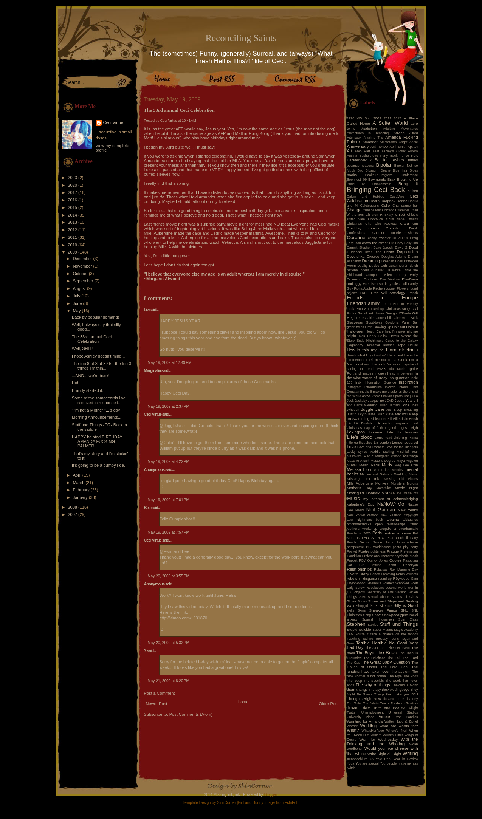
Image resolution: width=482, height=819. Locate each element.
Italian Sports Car (396, 396)
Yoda (351, 763)
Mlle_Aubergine (360, 483)
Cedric (402, 201)
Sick (374, 605)
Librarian (376, 432)
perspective (355, 547)
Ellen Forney (395, 275)
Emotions (371, 279)
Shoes (362, 601)
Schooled (402, 583)
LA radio (383, 423)
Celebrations (369, 205)
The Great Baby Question (385, 662)
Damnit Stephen (359, 247)
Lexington (356, 432)
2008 (73, 507)
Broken (413, 191)
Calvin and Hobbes (365, 196)
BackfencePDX (359, 160)
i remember (356, 360)
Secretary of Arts (380, 592)
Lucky (351, 452)
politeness (378, 551)
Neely (359, 510)
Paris (377, 533)
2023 (73, 177)
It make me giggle (383, 391)
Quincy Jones (377, 560)
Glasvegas (355, 322)
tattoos (413, 634)
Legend (390, 428)
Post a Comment (159, 693)
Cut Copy (396, 243)
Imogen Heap (385, 373)
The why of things (373, 685)
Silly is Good (406, 605)
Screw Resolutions (369, 588)
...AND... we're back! (91, 375)
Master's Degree (382, 461)
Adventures (409, 128)
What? (353, 730)
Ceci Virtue (113, 122)
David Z (401, 247)
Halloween (355, 331)
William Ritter (393, 735)
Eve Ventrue (390, 279)
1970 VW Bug (359, 118)
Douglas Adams (393, 257)
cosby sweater (379, 238)
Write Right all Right (384, 754)
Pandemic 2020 (359, 533)
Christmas (354, 224)
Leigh (413, 428)
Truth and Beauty (389, 708)
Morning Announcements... (96, 417)
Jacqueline (376, 401)
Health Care (375, 331)
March (79, 482)
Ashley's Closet (393, 151)
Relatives (380, 569)
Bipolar (383, 165)
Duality (362, 266)
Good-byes (374, 322)
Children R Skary (379, 215)
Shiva (351, 601)
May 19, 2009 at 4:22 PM (168, 462)
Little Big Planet (406, 438)
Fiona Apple (363, 288)
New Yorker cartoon (363, 515)
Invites (390, 387)
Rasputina (410, 560)
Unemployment (372, 712)
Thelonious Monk (405, 685)
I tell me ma (376, 360)
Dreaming (371, 261)
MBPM (352, 465)
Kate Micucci (397, 414)
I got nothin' (377, 355)
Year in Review (406, 759)
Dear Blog (373, 252)
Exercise (369, 284)
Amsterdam (388, 142)
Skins (362, 610)
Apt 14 (413, 147)
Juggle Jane (372, 409)
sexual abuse (378, 597)
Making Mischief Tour (400, 452)
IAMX (381, 369)
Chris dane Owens (402, 219)
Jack (350, 401)
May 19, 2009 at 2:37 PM (168, 406)
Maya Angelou (407, 461)
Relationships (359, 569)
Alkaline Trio (373, 137)
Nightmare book (370, 520)
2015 (73, 207)
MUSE (397, 493)
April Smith (398, 147)
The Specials (374, 681)
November (83, 266)
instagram (354, 387)
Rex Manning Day (403, 569)
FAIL (380, 284)
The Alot (371, 648)
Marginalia (152, 370)
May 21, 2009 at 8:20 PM (168, 681)
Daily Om (411, 243)
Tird (350, 703)
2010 (73, 245)
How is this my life (365, 350)
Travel (352, 707)
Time (399, 699)
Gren (368, 327)
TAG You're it (358, 634)
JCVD (389, 401)
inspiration (408, 382)
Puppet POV (356, 560)
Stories (373, 625)
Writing (410, 753)
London (385, 442)
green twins (355, 327)
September (84, 281)
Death (389, 252)
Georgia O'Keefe (398, 313)
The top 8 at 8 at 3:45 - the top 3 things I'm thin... (101, 365)
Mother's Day (359, 488)
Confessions (356, 233)
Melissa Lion (359, 469)
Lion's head (383, 438)
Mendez (397, 470)
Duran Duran (398, 266)
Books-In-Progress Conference (391, 175)
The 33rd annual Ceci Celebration (92, 339)
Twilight (412, 708)
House (413, 345)
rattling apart (383, 565)
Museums (410, 493)
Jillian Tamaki (389, 405)
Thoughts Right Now (364, 699)
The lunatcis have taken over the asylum (382, 669)
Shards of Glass (404, 597)
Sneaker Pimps (383, 610)
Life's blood (360, 437)
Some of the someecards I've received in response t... (99, 400)
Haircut (412, 327)
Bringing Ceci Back (376, 190)
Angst (403, 142)
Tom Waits (371, 703)
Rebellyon (410, 565)
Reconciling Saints (240, 38)
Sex (362, 597)
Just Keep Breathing (402, 410)
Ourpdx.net (388, 529)
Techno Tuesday (375, 639)
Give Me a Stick (406, 318)
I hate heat (395, 355)
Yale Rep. (383, 759)
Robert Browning (382, 574)
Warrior (352, 726)
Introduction (373, 387)
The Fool (410, 658)
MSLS (386, 493)
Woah (413, 744)
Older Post (329, 703)
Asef (375, 151)
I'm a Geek (397, 360)
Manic (368, 456)
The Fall (393, 658)
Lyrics (362, 452)
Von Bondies (407, 717)
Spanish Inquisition (378, 619)
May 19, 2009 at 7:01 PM (168, 500)
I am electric (400, 350)
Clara (404, 223)
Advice (399, 133)
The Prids (410, 676)
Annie (413, 142)
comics (374, 228)
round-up (385, 579)
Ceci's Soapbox (382, 201)
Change (354, 209)
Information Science (380, 382)
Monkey (382, 483)
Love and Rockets (370, 447)
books (352, 175)
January (81, 497)
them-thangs (357, 689)
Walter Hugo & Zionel (401, 721)
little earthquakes (360, 442)
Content (378, 233)
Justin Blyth (357, 414)
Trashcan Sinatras (404, 703)
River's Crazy (358, 574)
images (368, 373)
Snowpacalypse (395, 615)
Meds (387, 465)
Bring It (408, 183)
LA (349, 423)
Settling (400, 592)
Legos (402, 428)
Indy (358, 382)
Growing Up (382, 327)
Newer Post (156, 703)
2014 (73, 215)
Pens (389, 542)
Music (353, 498)
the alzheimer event (395, 648)
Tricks (365, 708)
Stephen (356, 624)
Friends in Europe (382, 297)
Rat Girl (355, 565)
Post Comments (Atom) (190, 714)
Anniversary (358, 146)
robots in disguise (362, 578)
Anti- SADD (379, 147)
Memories (381, 470)
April (77, 475)
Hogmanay (355, 345)
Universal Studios (403, 712)
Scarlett (388, 583)
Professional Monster (378, 556)
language (401, 423)
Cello (385, 205)
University (354, 717)
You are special (366, 763)
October (81, 273)
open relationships (390, 524)
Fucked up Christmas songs (389, 309)
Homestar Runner (380, 345)
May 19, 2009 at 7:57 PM (168, 532)
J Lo (415, 396)
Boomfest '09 (357, 179)
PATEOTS (365, 538)
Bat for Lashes (389, 160)
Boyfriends (377, 179)
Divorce (373, 256)
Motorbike (383, 488)
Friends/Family (363, 303)
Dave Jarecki (383, 247)
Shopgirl (362, 606)
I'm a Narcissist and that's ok (382, 362)
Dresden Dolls (392, 261)
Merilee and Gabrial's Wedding (383, 474)
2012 (73, 230)
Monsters (398, 483)
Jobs (405, 405)
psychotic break (406, 556)
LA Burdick (363, 423)
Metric (413, 474)
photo (397, 547)
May (77, 310)
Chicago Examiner (395, 210)
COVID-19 (400, 238)
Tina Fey (411, 699)
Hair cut (398, 327)
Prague (393, 551)
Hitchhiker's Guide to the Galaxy (392, 340)
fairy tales (392, 284)
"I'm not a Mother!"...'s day (96, 410)
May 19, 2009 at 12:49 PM (170, 363)
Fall (404, 284)
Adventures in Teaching (368, 133)
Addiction (369, 128)
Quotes (395, 560)
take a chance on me (388, 634)
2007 (73, 514)
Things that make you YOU (396, 694)
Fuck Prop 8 (356, 309)
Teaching (353, 639)
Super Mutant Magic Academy (395, 630)
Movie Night (406, 488)
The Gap (353, 662)
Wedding (368, 725)
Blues (413, 170)
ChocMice (375, 219)
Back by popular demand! (95, 317)
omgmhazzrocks (359, 524)
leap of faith (373, 428)
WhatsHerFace (373, 730)
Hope (401, 345)
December (83, 258)
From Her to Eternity (400, 304)
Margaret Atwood (388, 456)
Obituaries (410, 520)
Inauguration (399, 378)
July (77, 296)
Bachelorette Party (374, 156)
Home (242, 702)
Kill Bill (392, 419)
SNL (404, 610)
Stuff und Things (399, 624)
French (413, 293)
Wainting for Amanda (365, 721)
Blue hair (400, 170)
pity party (410, 547)
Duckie (374, 266)
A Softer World (390, 123)
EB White (393, 270)
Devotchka (356, 256)
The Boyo (365, 652)
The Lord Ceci (394, 667)
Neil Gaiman (380, 509)
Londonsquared (405, 442)
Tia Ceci (388, 699)
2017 (73, 192)
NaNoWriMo (391, 504)
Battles (412, 160)
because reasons (360, 165)
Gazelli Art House (371, 313)
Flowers (403, 288)
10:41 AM (189, 120)
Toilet (358, 703)
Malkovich (354, 456)
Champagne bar (405, 205)
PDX (380, 538)
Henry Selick (377, 336)
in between (405, 373)
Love (351, 446)
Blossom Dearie (378, 170)
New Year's (408, 510)
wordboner (355, 749)
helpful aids (356, 336)
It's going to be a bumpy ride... (99, 465)
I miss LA (411, 355)
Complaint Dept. (402, 228)
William (376, 735)
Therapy (375, 690)
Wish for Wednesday (379, 739)
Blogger (270, 795)
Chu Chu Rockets (381, 224)
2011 (73, 237)
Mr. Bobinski (370, 493)
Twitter (352, 712)
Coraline (356, 237)
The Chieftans (374, 658)
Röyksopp (401, 578)
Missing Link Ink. (363, 479)
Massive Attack (358, 461)
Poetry (363, 551)
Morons (412, 483)
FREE (364, 293)
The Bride (386, 652)
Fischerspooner (384, 288)
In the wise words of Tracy (382, 375)
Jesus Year (404, 400)
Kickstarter (379, 419)
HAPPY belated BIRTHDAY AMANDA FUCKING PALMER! (97, 441)
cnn (415, 224)
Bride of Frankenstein (369, 184)
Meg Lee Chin (406, 465)
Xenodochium (357, 759)
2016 (73, 200)
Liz (146, 309)
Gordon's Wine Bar (401, 322)
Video (370, 717)
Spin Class (408, 619)
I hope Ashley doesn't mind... (98, 356)
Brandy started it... (88, 390)
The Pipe (395, 676)
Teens (394, 639)
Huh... (77, 383)
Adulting (389, 128)
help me (412, 331)
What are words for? (398, 726)
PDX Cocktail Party (402, 538)
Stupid (352, 629)
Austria (352, 156)
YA (371, 759)
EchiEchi (292, 802)
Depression (407, 251)
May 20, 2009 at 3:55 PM (168, 576)
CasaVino (397, 196)
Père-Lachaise (407, 542)
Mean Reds (369, 465)
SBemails (374, 583)
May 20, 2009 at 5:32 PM (168, 643)
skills (350, 610)
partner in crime (397, 533)
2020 (73, 185)
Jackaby (361, 401)
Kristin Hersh (408, 419)
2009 (73, 252)
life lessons (407, 432)
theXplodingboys (395, 689)
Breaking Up (407, 179)
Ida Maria (397, 369)
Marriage (410, 456)
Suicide (365, 629)
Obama (393, 519)
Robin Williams (407, 574)
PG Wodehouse (378, 547)
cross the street (375, 243)
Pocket (352, 551)
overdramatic (408, 529)
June (78, 303)
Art (349, 151)
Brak (391, 179)
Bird (360, 170)
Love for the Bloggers (402, 447)
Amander (370, 142)
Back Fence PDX (404, 156)
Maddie (375, 452)
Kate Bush (376, 414)
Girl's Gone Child (379, 318)
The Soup (354, 681)
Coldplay (354, 228)
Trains (384, 703)
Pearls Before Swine (364, 542)
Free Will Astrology (388, 293)
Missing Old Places (401, 479)
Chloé (400, 214)
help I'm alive (395, 331)
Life (390, 432)
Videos (384, 716)
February (82, 490)
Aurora (413, 151)
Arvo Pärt (362, 151)
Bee (147, 507)
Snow (376, 615)
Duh (384, 266)
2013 (73, 222)
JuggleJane (315, 242)
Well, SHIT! (82, 348)
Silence (386, 606)
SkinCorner (226, 802)
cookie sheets (404, 233)
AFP (179, 129)
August (80, 288)
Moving (353, 493)
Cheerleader (372, 210)
